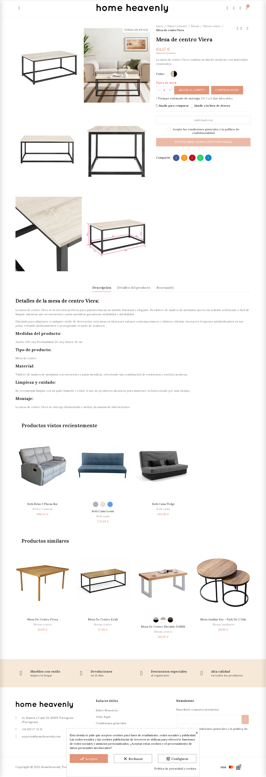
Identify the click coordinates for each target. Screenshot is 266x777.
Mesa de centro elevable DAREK (163, 626)
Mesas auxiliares (223, 624)
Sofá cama (102, 516)
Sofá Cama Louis (103, 511)
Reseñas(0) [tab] (165, 288)
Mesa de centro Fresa (42, 619)
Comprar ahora (227, 90)
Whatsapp (200, 158)
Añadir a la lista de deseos (212, 105)
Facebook (176, 158)
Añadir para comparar (174, 105)
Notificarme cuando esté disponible (203, 142)
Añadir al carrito (191, 90)
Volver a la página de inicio (242, 28)
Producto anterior (237, 28)
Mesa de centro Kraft (103, 619)
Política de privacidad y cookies (175, 768)
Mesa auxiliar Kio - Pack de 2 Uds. (223, 619)
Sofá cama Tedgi (163, 504)
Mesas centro (43, 624)
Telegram (208, 158)
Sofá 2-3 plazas (43, 509)
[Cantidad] (164, 90)
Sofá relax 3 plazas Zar (42, 504)
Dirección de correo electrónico (184, 158)
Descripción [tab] (101, 288)
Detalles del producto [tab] (133, 288)
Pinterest (192, 158)
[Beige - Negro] (174, 74)
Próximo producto (248, 28)
